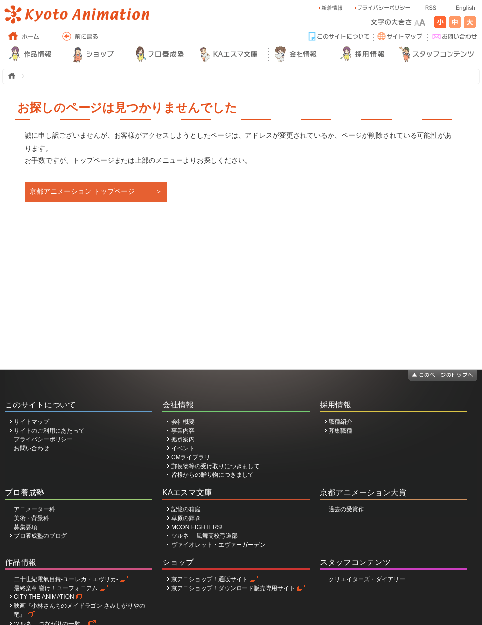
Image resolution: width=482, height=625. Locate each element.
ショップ (178, 562)
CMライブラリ (190, 457)
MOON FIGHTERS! (197, 527)
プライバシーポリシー (43, 439)
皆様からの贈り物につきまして (212, 474)
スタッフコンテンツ (355, 562)
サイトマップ (31, 421)
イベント (183, 448)
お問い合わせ (31, 448)
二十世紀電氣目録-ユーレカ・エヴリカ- (66, 579)
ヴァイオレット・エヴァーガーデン (218, 544)
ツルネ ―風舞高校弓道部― (207, 535)
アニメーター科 (34, 509)
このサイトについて (40, 405)
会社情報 (178, 405)
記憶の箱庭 (186, 509)
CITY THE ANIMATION (44, 597)
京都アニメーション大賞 (363, 492)
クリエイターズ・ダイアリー (367, 579)
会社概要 (183, 421)
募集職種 (340, 430)
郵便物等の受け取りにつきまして (215, 466)
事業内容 (183, 430)
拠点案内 (183, 439)
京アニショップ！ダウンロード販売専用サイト (233, 588)
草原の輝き (186, 518)
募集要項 (25, 527)
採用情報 (335, 405)
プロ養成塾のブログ (40, 535)
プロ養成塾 (24, 492)
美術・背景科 (31, 518)
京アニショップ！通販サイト (209, 579)
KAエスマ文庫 (187, 492)
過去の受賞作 (346, 509)
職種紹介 (340, 421)
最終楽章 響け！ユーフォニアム (56, 588)
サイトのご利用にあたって (49, 430)
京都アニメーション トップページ (82, 191)
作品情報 (20, 562)
